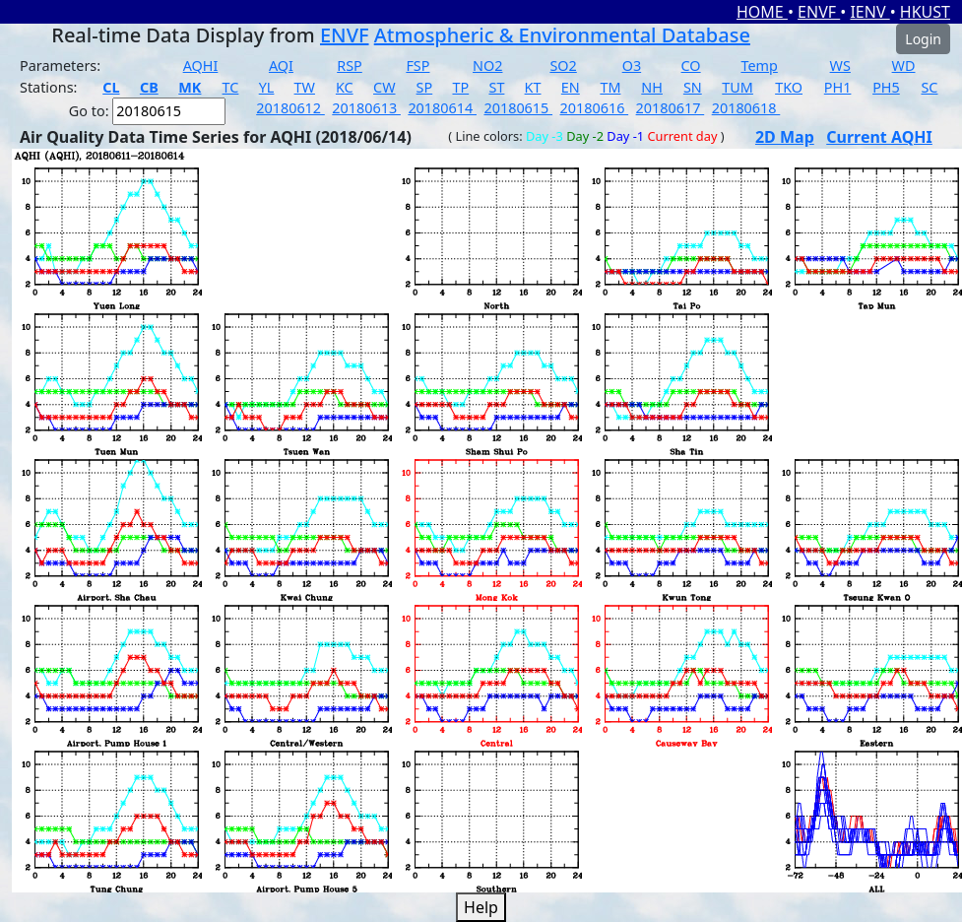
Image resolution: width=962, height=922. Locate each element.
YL (267, 87)
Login (923, 39)
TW (304, 87)
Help (481, 907)
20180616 (594, 108)
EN (570, 87)
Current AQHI (879, 137)
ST (496, 87)
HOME (762, 12)
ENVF (819, 12)
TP (460, 87)
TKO (788, 87)
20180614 (442, 108)
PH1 (838, 87)
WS (840, 65)
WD (904, 65)
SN (692, 87)
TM (610, 87)
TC (231, 87)
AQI (281, 65)
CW (384, 87)
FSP (417, 65)
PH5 (886, 87)
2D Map (784, 137)
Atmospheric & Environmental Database (562, 35)
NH (652, 87)
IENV (869, 12)
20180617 (670, 108)
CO (691, 65)
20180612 (290, 108)
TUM (737, 87)
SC (929, 87)
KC (344, 87)
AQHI (201, 65)
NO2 (487, 65)
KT (533, 87)
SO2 (562, 65)
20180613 (366, 108)
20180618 (746, 108)
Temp (758, 65)
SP (425, 87)
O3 (631, 65)
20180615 (517, 108)
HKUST (925, 12)
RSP (349, 65)
